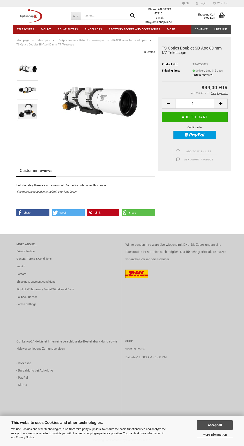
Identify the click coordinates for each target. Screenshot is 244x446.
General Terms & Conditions (34, 258)
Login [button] (201, 3)
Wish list (220, 3)
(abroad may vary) (203, 74)
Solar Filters (68, 29)
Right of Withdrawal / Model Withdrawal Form (45, 289)
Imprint (20, 266)
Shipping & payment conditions (35, 281)
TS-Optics (148, 52)
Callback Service (27, 297)
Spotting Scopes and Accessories (134, 29)
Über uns (221, 29)
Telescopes (25, 29)
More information (215, 434)
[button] (186, 3)
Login (72, 191)
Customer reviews (36, 170)
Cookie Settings (26, 304)
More (171, 29)
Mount (46, 29)
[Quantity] (194, 104)
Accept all (215, 425)
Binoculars (93, 29)
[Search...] (76, 16)
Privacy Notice (25, 437)
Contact (201, 29)
